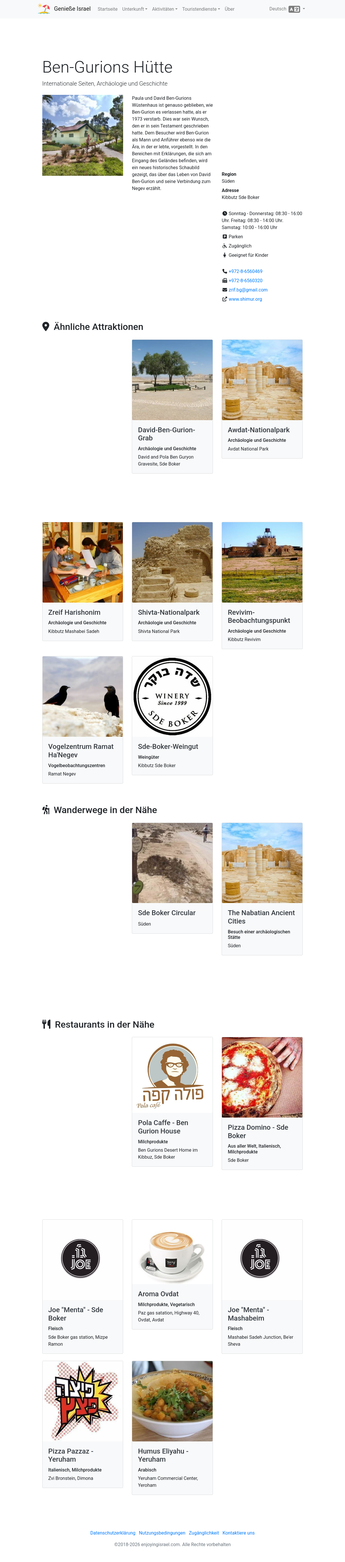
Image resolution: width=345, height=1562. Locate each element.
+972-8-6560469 (245, 271)
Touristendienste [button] (199, 9)
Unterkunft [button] (133, 9)
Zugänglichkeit (204, 1533)
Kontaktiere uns (238, 1533)
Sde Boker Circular (167, 913)
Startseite (108, 9)
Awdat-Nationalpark (258, 430)
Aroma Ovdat (158, 1294)
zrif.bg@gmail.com (248, 290)
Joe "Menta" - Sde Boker (75, 1314)
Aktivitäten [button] (163, 9)
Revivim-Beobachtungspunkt (259, 616)
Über (229, 9)
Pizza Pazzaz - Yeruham (71, 1455)
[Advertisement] (172, 40)
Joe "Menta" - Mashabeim (248, 1314)
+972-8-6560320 (245, 280)
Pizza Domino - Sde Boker (258, 1131)
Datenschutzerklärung (113, 1533)
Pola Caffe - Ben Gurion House (163, 1127)
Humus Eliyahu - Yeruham (163, 1455)
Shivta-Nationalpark (169, 612)
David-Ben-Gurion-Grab (166, 434)
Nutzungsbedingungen (162, 1533)
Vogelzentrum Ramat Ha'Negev (81, 751)
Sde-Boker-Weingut (168, 747)
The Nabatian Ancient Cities (261, 917)
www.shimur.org (245, 299)
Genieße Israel (72, 8)
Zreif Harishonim (74, 612)
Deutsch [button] (285, 9)
